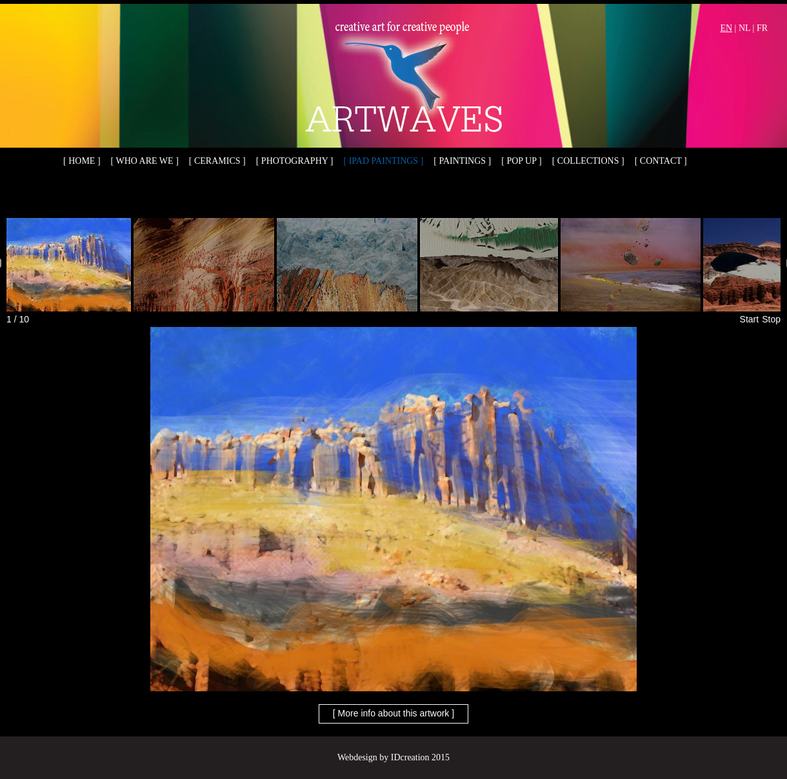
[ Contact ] (661, 161)
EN (726, 28)
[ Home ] (82, 161)
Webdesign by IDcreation (383, 757)
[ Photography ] (295, 161)
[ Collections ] (588, 161)
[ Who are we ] (145, 161)
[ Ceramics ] (217, 161)
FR (762, 28)
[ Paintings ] (462, 161)
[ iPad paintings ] (384, 161)
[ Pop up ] (521, 161)
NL (744, 28)
